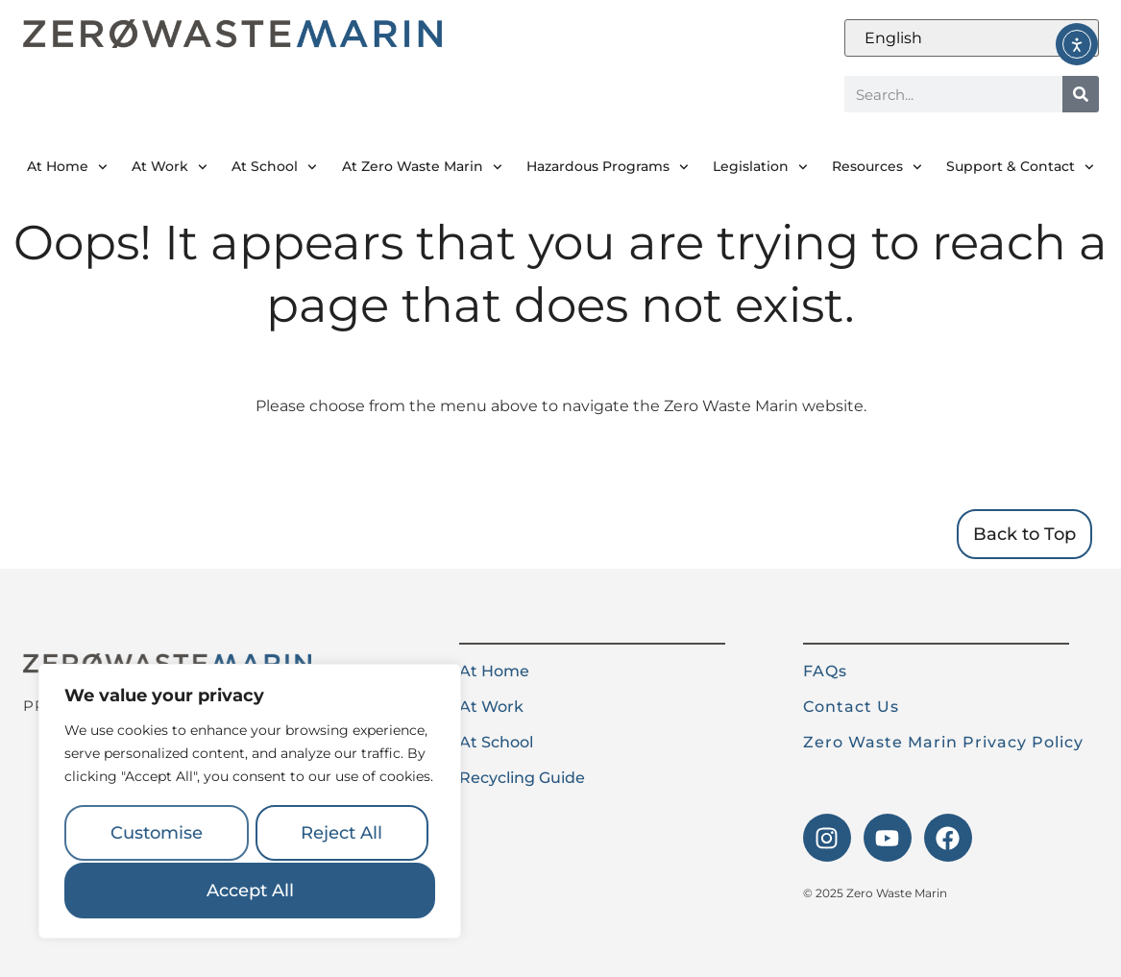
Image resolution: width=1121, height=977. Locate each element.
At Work (169, 167)
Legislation (760, 167)
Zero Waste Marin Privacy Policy (943, 742)
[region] (249, 803)
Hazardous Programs (607, 167)
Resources (877, 167)
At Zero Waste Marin (422, 167)
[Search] (1080, 94)
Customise (156, 834)
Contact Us (851, 706)
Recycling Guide (522, 778)
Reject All (341, 834)
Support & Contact (1020, 167)
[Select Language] (971, 38)
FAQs (825, 671)
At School (274, 167)
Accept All (250, 890)
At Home (67, 167)
